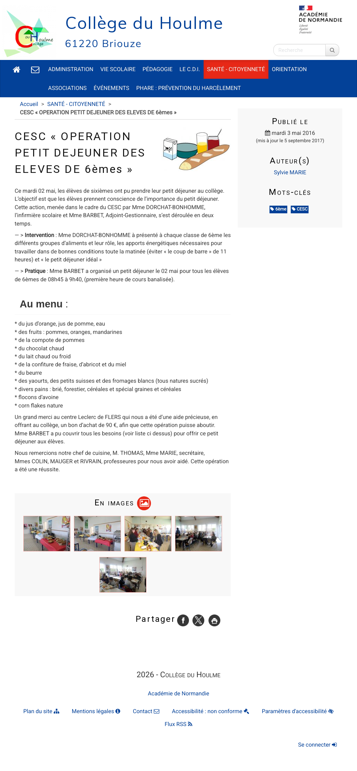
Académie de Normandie (178, 693)
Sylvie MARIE (290, 172)
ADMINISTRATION (70, 69)
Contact (146, 711)
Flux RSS (178, 724)
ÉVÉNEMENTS (111, 88)
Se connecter (317, 744)
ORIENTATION (289, 69)
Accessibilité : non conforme (210, 711)
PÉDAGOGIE (158, 69)
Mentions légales (96, 711)
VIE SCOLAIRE (118, 69)
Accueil (29, 104)
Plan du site (41, 711)
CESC (299, 209)
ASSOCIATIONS (67, 88)
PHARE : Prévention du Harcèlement (188, 88)
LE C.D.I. (190, 69)
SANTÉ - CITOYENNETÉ (236, 69)
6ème (278, 209)
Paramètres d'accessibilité (298, 711)
